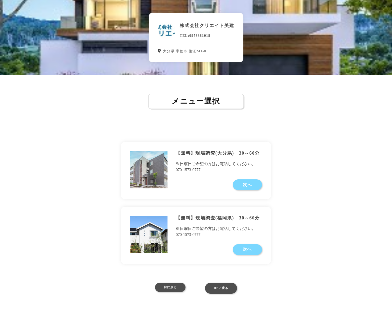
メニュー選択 (196, 101)
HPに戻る (225, 295)
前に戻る (166, 295)
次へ (249, 187)
